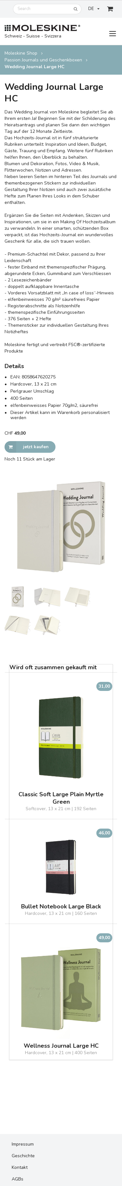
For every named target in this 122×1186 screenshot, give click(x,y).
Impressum (23, 1144)
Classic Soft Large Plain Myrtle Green (61, 798)
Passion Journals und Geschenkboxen (43, 60)
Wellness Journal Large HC (61, 1046)
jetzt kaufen (27, 447)
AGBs (17, 1179)
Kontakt (20, 1167)
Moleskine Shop (21, 53)
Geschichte (23, 1156)
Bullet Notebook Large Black (61, 906)
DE (93, 9)
